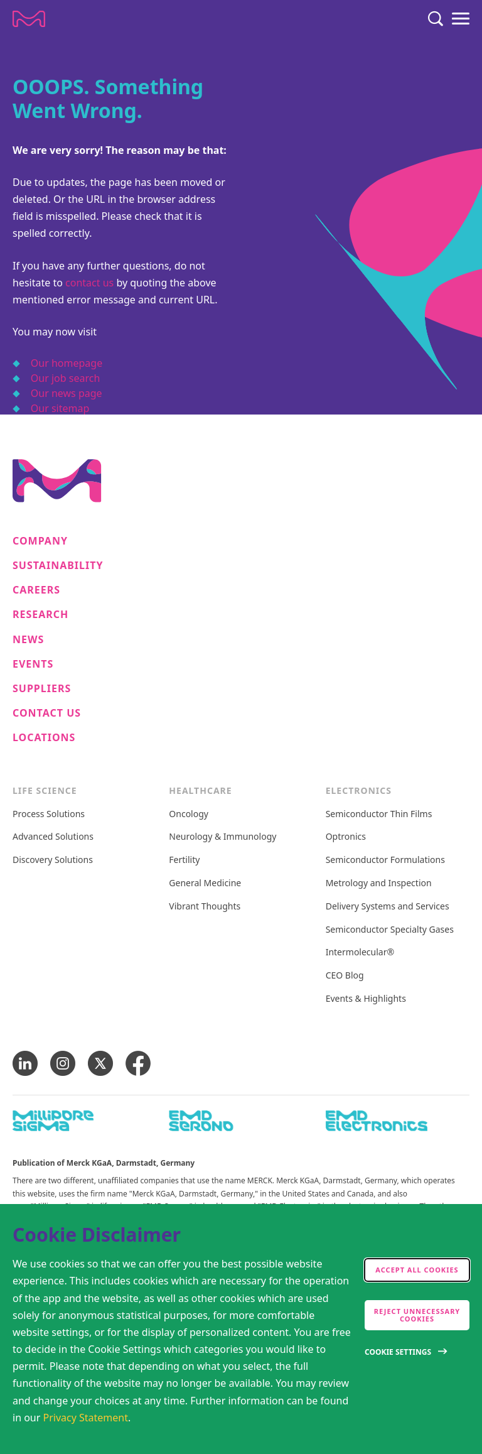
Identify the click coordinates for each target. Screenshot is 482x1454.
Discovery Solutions (53, 860)
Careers (36, 590)
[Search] (435, 18)
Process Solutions (49, 814)
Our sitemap (60, 408)
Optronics (346, 837)
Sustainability (58, 566)
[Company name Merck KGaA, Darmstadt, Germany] (29, 19)
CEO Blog (345, 975)
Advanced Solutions (53, 837)
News (28, 640)
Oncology (188, 814)
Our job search (65, 378)
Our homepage (66, 363)
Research (40, 615)
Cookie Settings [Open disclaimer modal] (398, 1352)
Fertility (184, 860)
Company (40, 541)
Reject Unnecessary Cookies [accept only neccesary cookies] (417, 1314)
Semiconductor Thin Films (379, 814)
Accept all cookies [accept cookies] (416, 1269)
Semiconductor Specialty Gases (390, 930)
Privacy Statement (86, 1417)
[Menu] (461, 19)
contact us (89, 283)
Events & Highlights (366, 999)
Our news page (66, 393)
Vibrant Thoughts (204, 906)
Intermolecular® (360, 952)
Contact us (47, 713)
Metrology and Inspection (379, 883)
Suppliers (42, 689)
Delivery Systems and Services (387, 906)
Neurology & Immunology (222, 837)
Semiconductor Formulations (385, 860)
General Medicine (205, 883)
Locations (44, 738)
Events (33, 664)
